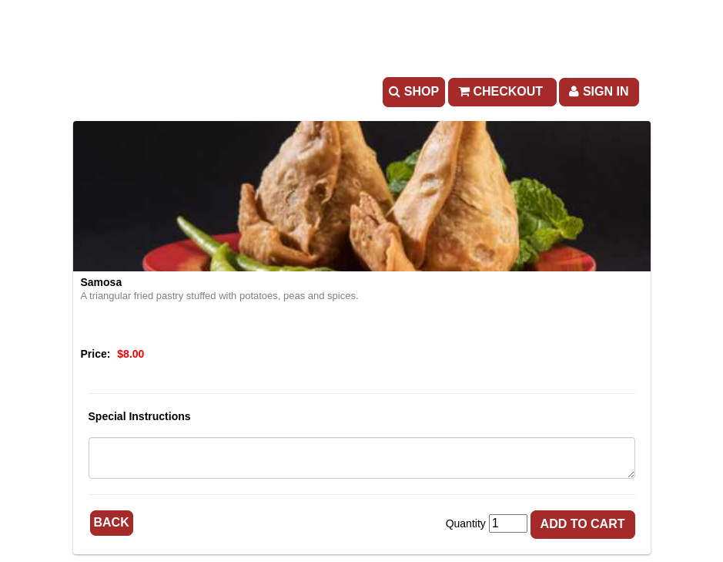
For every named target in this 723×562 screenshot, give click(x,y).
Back (111, 522)
